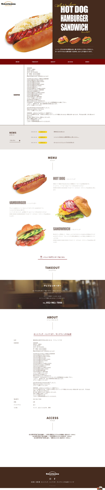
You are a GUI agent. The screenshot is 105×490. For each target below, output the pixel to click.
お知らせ (43, 133)
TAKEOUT (35, 62)
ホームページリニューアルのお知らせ (64, 143)
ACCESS (70, 62)
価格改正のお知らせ (59, 133)
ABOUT (53, 62)
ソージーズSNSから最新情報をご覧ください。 (67, 138)
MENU (17, 62)
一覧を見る (12, 141)
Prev (2, 29)
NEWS (87, 62)
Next (50, 29)
